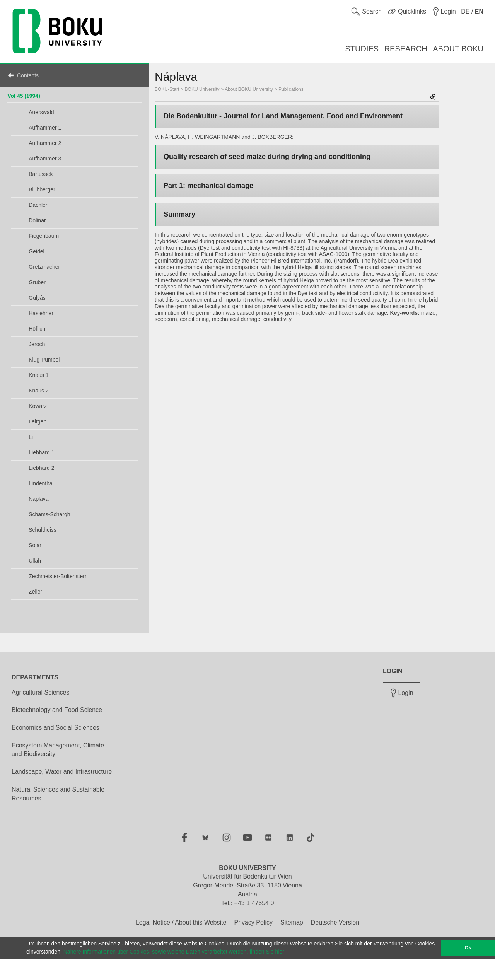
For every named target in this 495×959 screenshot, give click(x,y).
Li (31, 437)
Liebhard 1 (41, 452)
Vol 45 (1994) (23, 96)
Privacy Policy (253, 922)
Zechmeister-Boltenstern (58, 576)
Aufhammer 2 (45, 143)
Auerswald (41, 112)
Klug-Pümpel (44, 360)
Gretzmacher (44, 267)
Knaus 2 (38, 390)
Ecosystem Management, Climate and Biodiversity (58, 750)
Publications (291, 89)
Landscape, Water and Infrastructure (62, 771)
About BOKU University (249, 89)
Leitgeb (37, 421)
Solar (35, 545)
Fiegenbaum (44, 236)
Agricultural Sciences (40, 692)
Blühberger (42, 189)
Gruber (37, 282)
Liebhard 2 (41, 468)
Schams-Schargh (49, 514)
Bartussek (41, 174)
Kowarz (38, 406)
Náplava (38, 499)
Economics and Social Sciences (55, 727)
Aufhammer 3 (45, 158)
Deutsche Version (335, 922)
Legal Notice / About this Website (181, 922)
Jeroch (37, 344)
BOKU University (202, 89)
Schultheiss (42, 530)
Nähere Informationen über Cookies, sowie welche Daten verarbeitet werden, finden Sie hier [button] (173, 952)
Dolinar (37, 220)
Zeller (35, 592)
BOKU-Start (167, 89)
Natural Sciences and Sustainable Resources (58, 794)
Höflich (37, 329)
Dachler (38, 205)
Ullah (35, 561)
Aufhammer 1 (45, 128)
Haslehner (41, 313)
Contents (28, 75)
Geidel (36, 251)
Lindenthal (41, 483)
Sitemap (291, 922)
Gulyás (37, 298)
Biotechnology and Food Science (57, 709)
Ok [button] (468, 947)
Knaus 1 (38, 375)
